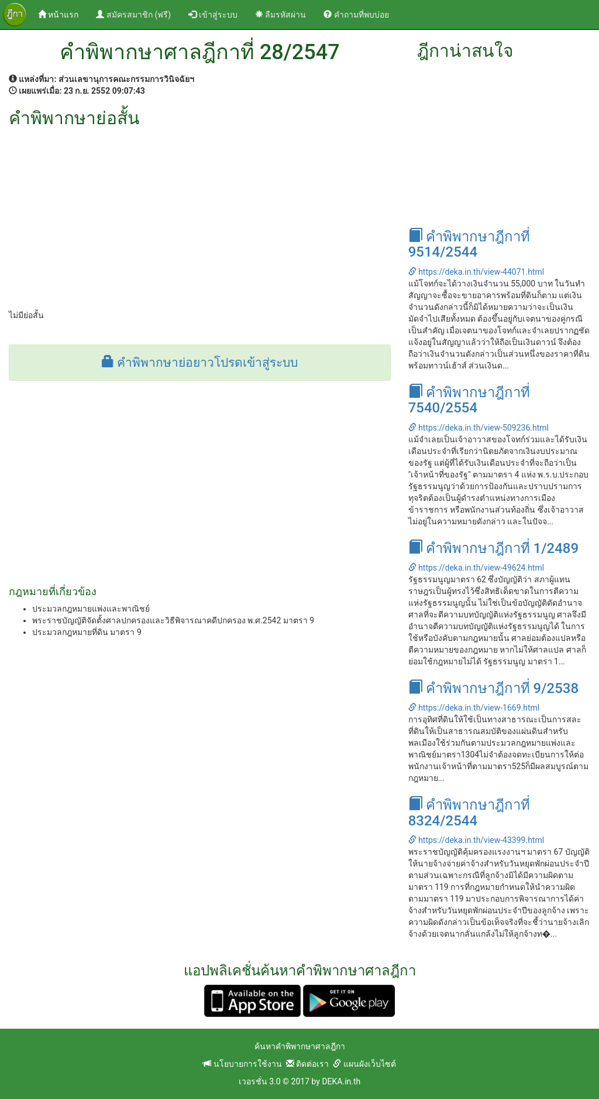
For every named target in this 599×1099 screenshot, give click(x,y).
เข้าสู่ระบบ (212, 14)
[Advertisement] (200, 216)
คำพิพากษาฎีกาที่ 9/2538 (493, 688)
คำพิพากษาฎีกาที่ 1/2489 (493, 548)
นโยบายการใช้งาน (242, 1064)
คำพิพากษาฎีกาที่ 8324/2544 (469, 812)
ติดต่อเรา (307, 1064)
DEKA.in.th (341, 1081)
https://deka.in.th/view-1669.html (474, 707)
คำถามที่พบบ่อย (355, 14)
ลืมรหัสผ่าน (280, 14)
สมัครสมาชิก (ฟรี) (133, 14)
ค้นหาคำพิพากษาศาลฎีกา (299, 1046)
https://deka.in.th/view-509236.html (478, 427)
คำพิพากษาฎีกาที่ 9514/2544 (469, 244)
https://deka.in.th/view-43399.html (476, 840)
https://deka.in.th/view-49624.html (476, 567)
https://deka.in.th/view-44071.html (476, 272)
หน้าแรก (62, 13)
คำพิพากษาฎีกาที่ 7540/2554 (469, 400)
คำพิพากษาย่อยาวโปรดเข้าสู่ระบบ (200, 363)
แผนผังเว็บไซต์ (364, 1064)
